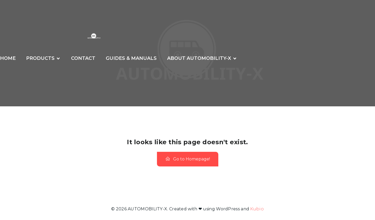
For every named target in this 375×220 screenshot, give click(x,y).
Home (8, 58)
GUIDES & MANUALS (131, 58)
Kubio (257, 208)
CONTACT (83, 58)
